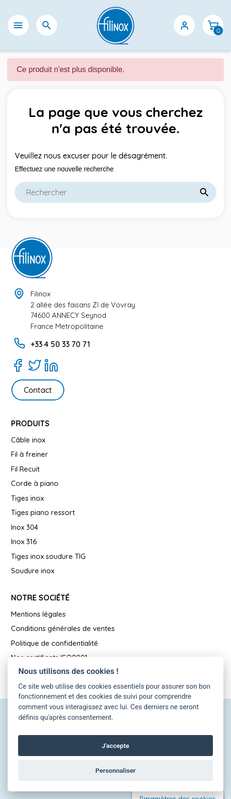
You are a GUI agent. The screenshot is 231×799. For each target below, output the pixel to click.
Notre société (40, 597)
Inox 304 (24, 527)
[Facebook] (17, 365)
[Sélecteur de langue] (127, 36)
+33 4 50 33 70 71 (60, 344)
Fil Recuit (25, 468)
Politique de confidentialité (54, 643)
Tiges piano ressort (43, 512)
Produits (30, 423)
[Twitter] (34, 365)
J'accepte (116, 745)
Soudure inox (32, 570)
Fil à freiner (29, 454)
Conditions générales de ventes (63, 628)
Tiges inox (27, 498)
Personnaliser (115, 770)
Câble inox (28, 439)
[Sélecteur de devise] (155, 31)
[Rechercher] (115, 192)
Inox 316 (24, 541)
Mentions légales (38, 614)
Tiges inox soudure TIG (48, 556)
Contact (38, 390)
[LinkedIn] (51, 365)
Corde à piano (35, 483)
